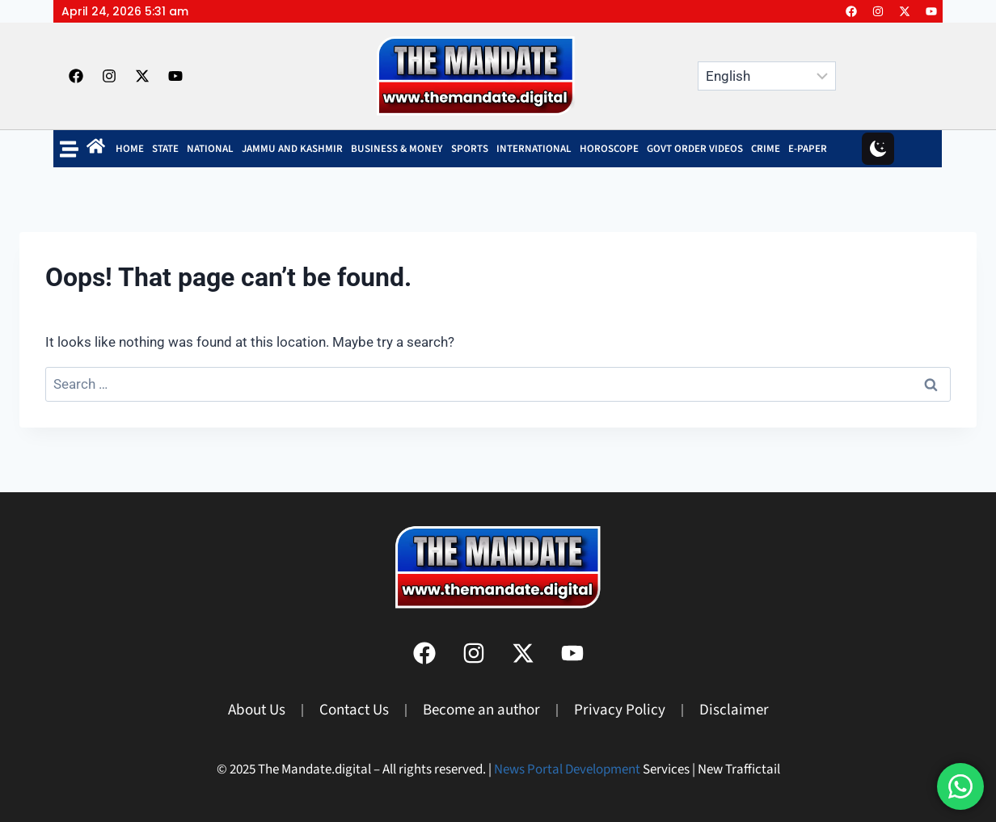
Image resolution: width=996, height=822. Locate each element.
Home (130, 148)
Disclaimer (734, 710)
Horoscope (609, 148)
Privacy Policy (619, 710)
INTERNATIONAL (534, 148)
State (165, 148)
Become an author (481, 710)
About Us (256, 710)
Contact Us (354, 710)
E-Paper (807, 148)
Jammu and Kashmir (292, 148)
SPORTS (469, 148)
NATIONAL (210, 148)
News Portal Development (567, 769)
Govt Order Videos (695, 148)
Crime (765, 148)
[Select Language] (767, 76)
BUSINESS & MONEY (397, 148)
